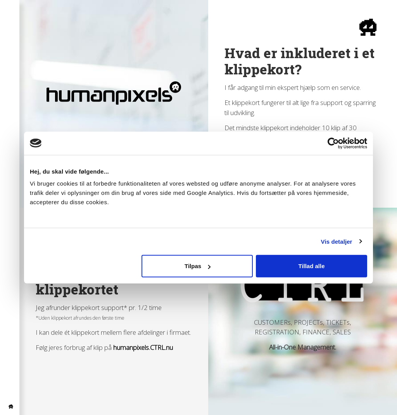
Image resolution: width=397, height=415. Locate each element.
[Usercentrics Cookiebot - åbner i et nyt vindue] (333, 143)
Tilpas (198, 266)
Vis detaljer (336, 241)
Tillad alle (311, 266)
